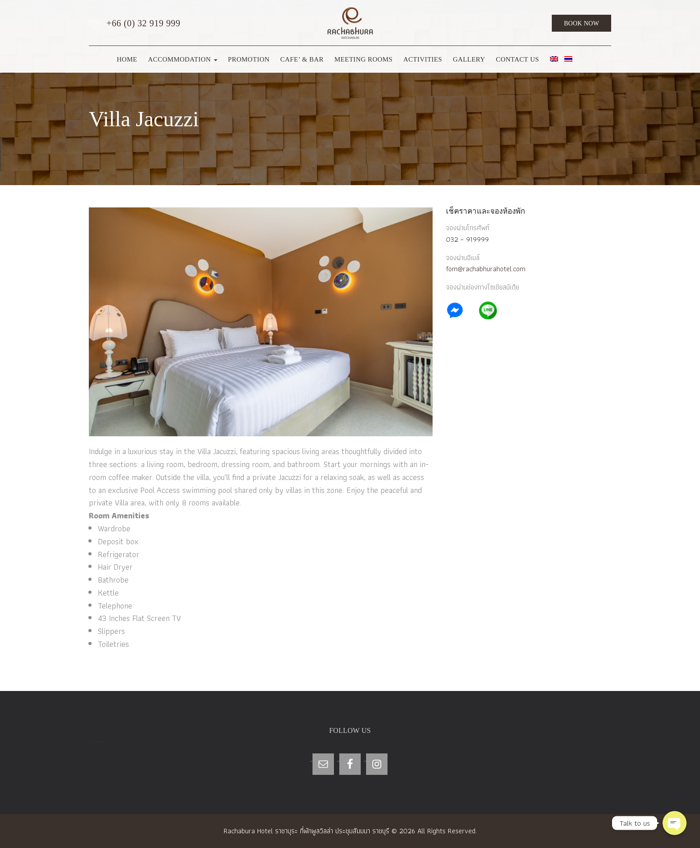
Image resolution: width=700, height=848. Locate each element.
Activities (422, 59)
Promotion (249, 59)
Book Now (581, 23)
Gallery (469, 59)
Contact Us (517, 59)
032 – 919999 (467, 239)
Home (127, 59)
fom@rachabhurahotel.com (485, 268)
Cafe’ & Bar (302, 59)
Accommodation (182, 59)
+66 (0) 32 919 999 (134, 23)
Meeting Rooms (363, 59)
